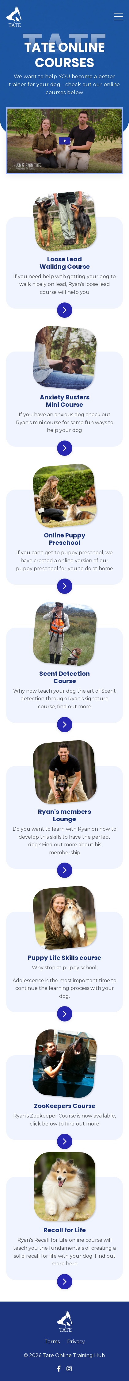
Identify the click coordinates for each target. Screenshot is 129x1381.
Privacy (76, 1341)
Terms (52, 1341)
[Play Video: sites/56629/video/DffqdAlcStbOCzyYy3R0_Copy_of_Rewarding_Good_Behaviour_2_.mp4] (64, 141)
